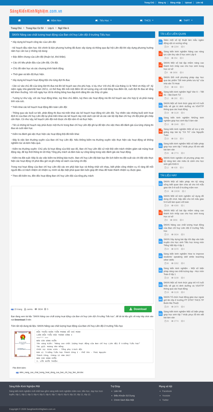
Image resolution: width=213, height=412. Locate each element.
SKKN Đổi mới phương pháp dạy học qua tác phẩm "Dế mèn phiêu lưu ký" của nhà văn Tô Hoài (184, 80)
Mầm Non (54, 20)
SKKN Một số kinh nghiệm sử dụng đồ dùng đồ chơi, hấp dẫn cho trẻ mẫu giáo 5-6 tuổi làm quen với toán (184, 199)
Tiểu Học (102, 20)
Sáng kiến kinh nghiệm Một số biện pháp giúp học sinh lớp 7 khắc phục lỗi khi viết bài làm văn (184, 146)
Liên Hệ (117, 391)
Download (137, 309)
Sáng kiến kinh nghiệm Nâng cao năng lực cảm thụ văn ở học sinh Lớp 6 (184, 53)
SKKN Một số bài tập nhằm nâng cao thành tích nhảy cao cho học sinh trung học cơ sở (184, 66)
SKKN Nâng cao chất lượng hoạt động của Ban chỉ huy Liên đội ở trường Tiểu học (184, 228)
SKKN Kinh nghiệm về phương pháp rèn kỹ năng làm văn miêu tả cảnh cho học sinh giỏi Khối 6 (184, 161)
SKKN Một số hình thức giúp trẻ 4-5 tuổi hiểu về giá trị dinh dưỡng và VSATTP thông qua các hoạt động (184, 106)
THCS (145, 20)
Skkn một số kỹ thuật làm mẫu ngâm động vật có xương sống (184, 41)
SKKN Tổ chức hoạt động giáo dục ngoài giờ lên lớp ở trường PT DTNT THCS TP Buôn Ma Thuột (184, 300)
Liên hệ (199, 2)
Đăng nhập (175, 2)
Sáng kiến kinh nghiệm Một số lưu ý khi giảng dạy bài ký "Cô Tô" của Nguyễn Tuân (184, 132)
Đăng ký (162, 2)
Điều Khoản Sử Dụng (124, 395)
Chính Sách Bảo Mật (124, 400)
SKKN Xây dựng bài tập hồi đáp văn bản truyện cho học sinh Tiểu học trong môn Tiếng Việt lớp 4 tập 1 (184, 242)
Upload (188, 2)
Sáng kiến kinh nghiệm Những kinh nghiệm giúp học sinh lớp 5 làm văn (184, 119)
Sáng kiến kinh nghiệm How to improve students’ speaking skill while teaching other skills (184, 257)
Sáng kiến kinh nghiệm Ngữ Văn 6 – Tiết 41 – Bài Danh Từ (184, 93)
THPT (184, 20)
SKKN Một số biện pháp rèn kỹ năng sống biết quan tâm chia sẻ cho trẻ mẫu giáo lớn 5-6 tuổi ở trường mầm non (184, 184)
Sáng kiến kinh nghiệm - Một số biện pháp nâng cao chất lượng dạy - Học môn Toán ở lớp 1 (184, 271)
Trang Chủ (149, 2)
